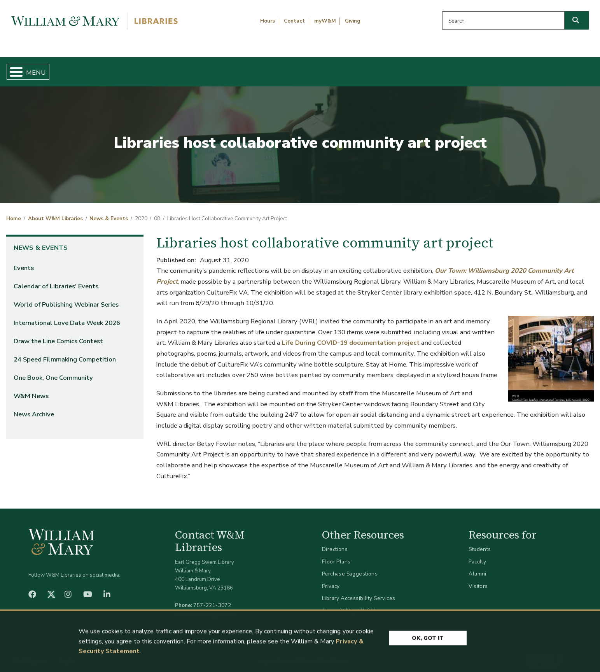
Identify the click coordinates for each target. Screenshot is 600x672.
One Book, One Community (53, 371)
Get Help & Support (232, 68)
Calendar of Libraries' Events (56, 279)
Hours (267, 21)
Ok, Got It (428, 640)
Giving (352, 21)
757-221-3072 (212, 598)
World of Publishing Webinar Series (66, 297)
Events (24, 261)
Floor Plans (336, 555)
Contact (294, 21)
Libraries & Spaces (343, 68)
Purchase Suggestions (350, 567)
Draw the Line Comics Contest (58, 334)
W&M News (31, 389)
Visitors (478, 579)
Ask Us (552, 68)
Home (46, 68)
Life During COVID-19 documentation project (351, 336)
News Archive (34, 408)
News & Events (108, 212)
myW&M (325, 21)
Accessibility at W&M (348, 604)
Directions (335, 542)
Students (480, 542)
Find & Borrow (128, 68)
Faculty (477, 555)
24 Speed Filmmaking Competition (65, 353)
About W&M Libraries (457, 68)
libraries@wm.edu (214, 607)
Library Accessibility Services (358, 592)
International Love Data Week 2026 (67, 316)
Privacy (331, 579)
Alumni (477, 567)
